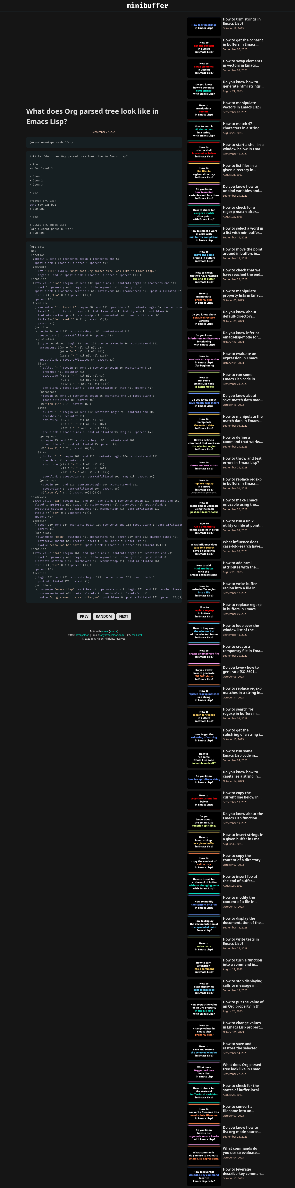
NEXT (123, 616)
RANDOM (104, 616)
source (113, 631)
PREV (84, 616)
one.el (104, 631)
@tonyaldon (82, 635)
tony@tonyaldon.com (111, 635)
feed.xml (137, 635)
